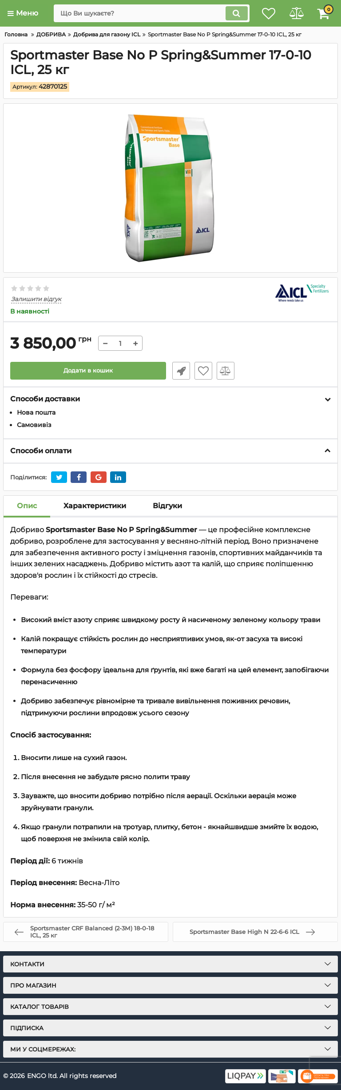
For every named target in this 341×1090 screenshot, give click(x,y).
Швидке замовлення (179, 371)
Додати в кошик (88, 371)
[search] (146, 13)
